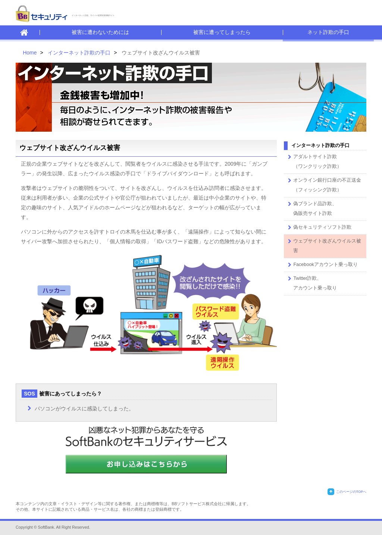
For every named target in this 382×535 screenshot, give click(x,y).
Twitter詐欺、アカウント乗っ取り (311, 282)
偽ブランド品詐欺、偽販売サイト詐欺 (311, 207)
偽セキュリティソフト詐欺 (318, 227)
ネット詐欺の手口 (328, 32)
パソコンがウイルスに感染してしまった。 (84, 409)
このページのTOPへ (347, 492)
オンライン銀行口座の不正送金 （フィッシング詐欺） (323, 184)
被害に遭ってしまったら (222, 32)
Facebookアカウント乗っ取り (321, 265)
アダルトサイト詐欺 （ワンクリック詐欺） (314, 160)
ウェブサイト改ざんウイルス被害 (323, 245)
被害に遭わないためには (100, 32)
